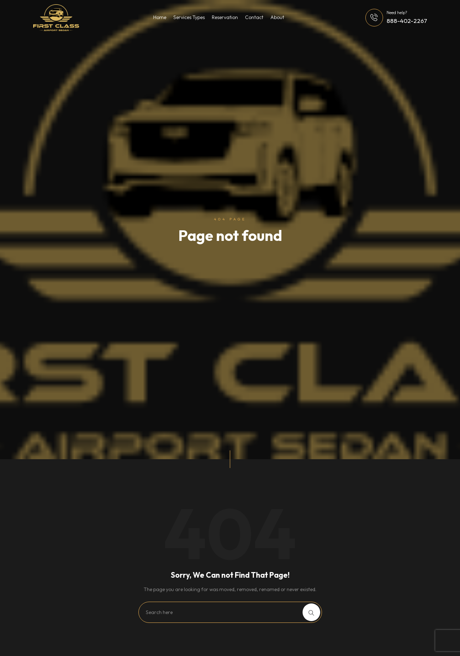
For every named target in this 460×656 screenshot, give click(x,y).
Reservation (225, 17)
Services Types (189, 17)
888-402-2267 (407, 20)
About (277, 17)
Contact (254, 17)
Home (159, 17)
